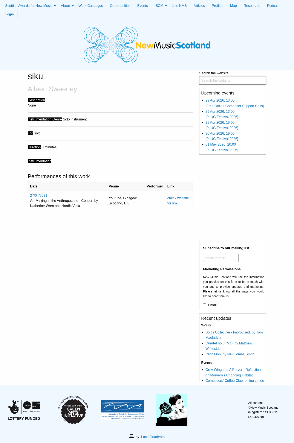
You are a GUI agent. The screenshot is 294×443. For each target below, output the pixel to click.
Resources (252, 6)
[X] (223, 410)
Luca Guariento (153, 437)
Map (233, 6)
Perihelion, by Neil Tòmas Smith (229, 354)
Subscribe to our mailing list (226, 248)
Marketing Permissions (222, 269)
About (65, 6)
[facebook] (217, 410)
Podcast (273, 6)
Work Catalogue (90, 6)
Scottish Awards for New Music (28, 6)
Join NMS (179, 6)
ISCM (159, 6)
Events (142, 6)
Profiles (217, 6)
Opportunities (120, 6)
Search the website (232, 78)
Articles (199, 6)
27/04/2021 (38, 195)
